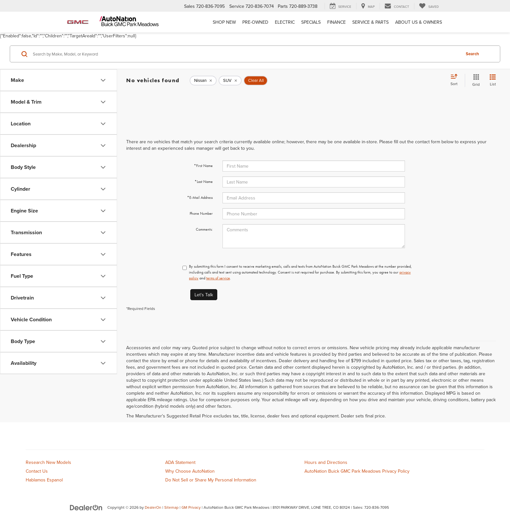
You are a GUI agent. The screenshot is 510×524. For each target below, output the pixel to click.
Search (472, 54)
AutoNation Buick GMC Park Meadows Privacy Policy (356, 471)
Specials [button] (311, 22)
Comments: (204, 229)
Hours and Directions (325, 462)
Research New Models (48, 462)
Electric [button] (285, 22)
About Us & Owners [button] (418, 22)
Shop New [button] (224, 22)
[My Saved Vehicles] (429, 6)
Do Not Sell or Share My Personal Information (210, 480)
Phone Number (201, 213)
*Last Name (204, 181)
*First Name (203, 165)
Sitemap (171, 507)
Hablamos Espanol (44, 480)
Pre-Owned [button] (255, 22)
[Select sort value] (456, 80)
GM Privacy (191, 507)
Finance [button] (336, 22)
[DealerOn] (86, 507)
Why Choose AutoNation (190, 471)
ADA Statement (180, 462)
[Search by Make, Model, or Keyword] (245, 54)
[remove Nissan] (203, 80)
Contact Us (37, 471)
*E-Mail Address (200, 197)
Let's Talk (204, 294)
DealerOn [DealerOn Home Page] (153, 507)
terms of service (218, 278)
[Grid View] (475, 80)
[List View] (493, 80)
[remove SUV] (230, 80)
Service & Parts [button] (370, 22)
